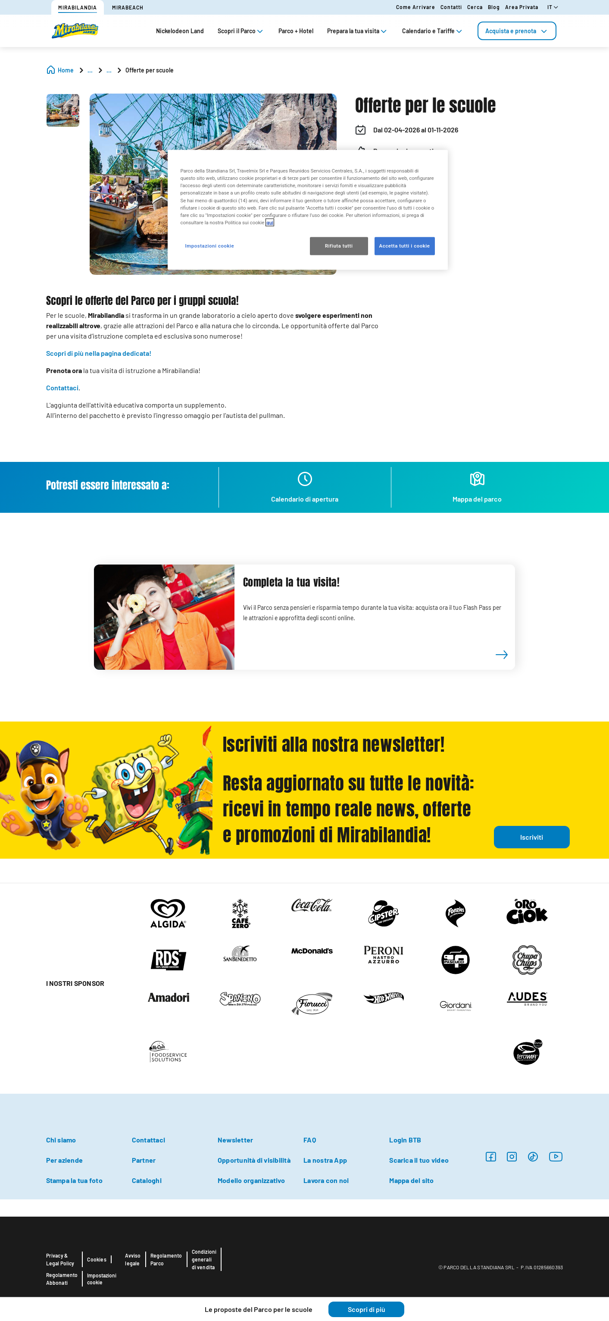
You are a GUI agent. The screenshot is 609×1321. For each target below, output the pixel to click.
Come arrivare (415, 7)
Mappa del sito (411, 1180)
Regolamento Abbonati (62, 1279)
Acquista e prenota (517, 31)
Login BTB (405, 1140)
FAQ (309, 1140)
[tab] (517, 31)
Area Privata (521, 7)
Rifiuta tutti (339, 245)
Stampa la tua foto (74, 1180)
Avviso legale (133, 1259)
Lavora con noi (326, 1180)
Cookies (96, 1259)
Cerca (475, 7)
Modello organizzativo (251, 1180)
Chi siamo (61, 1140)
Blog (494, 7)
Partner (144, 1160)
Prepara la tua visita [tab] (357, 31)
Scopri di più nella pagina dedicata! (98, 353)
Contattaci (62, 387)
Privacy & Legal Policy (60, 1259)
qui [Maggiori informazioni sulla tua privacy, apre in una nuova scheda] (269, 222)
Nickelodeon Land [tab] (180, 31)
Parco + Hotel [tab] (295, 31)
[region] (308, 210)
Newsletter (235, 1140)
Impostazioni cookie (101, 1278)
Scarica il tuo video (419, 1160)
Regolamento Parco (166, 1259)
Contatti (451, 7)
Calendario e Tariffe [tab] (433, 31)
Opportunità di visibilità (254, 1160)
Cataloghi (147, 1180)
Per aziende (64, 1160)
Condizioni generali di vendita (204, 1259)
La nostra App (325, 1160)
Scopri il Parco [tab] (241, 31)
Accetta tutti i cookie (404, 245)
